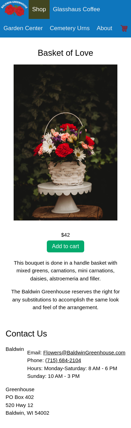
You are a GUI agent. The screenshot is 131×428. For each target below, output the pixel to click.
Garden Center (23, 28)
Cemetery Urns (69, 28)
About (104, 28)
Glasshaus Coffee (76, 9)
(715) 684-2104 (63, 360)
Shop (39, 9)
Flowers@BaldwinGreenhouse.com (84, 352)
